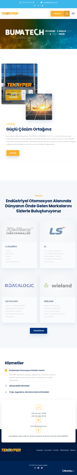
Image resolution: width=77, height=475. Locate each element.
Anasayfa (39, 450)
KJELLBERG (11, 247)
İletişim (73, 450)
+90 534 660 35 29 (38, 416)
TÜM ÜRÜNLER (38, 331)
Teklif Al (62, 14)
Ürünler (56, 450)
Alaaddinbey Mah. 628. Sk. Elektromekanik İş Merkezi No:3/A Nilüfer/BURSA (38, 436)
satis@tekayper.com (51, 2)
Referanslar (64, 450)
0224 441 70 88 (28, 2)
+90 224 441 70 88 (38, 413)
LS (45, 247)
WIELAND (49, 302)
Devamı (13, 153)
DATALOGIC (11, 302)
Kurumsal (47, 450)
